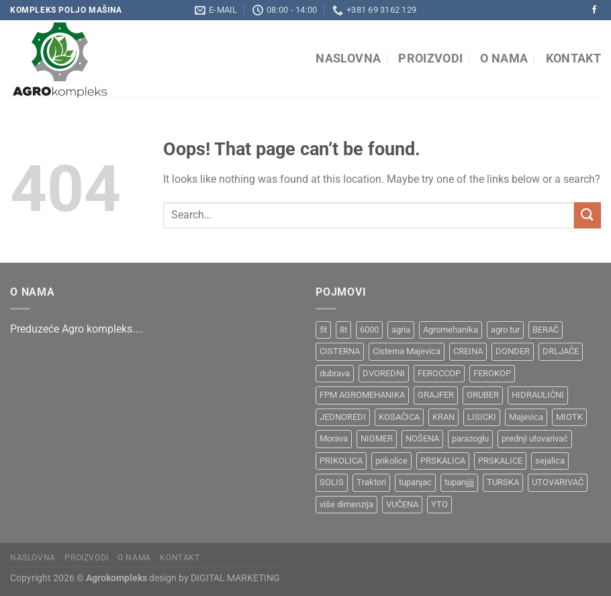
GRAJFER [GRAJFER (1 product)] (436, 395)
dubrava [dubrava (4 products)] (335, 373)
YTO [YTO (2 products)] (439, 504)
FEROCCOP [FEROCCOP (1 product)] (439, 373)
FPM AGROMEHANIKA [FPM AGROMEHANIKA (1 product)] (362, 395)
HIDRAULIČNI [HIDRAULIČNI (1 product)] (538, 395)
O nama (504, 58)
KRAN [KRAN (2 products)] (443, 417)
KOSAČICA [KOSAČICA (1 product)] (399, 417)
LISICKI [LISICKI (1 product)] (481, 417)
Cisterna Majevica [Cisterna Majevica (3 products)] (406, 351)
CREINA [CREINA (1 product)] (468, 351)
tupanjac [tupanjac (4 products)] (415, 482)
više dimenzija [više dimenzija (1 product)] (346, 504)
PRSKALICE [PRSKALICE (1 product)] (500, 461)
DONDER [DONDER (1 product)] (513, 351)
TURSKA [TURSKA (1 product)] (503, 482)
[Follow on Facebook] (594, 10)
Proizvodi (430, 58)
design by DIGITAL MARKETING (213, 578)
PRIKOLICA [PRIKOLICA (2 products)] (341, 461)
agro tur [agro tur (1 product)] (505, 330)
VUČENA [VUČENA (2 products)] (402, 504)
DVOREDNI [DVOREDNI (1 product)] (384, 373)
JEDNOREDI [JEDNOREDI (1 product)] (343, 417)
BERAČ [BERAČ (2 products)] (545, 330)
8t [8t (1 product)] (343, 330)
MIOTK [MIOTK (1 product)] (569, 417)
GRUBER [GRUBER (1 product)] (483, 395)
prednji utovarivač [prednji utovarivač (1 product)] (535, 438)
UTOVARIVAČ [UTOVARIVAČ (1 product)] (557, 482)
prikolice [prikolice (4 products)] (391, 461)
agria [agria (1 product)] (400, 330)
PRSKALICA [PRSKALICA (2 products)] (442, 461)
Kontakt (573, 58)
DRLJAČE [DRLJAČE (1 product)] (561, 351)
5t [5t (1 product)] (323, 330)
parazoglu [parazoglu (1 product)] (470, 438)
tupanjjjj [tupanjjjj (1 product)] (459, 482)
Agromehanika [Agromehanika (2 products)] (450, 330)
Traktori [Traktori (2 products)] (371, 482)
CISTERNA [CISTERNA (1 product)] (340, 351)
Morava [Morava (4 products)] (334, 438)
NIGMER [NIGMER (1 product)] (377, 438)
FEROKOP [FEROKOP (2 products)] (492, 373)
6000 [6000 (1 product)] (369, 330)
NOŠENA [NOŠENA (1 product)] (422, 438)
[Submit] (587, 215)
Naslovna (348, 58)
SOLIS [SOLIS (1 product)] (332, 482)
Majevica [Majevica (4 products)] (526, 417)
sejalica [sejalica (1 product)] (550, 461)
